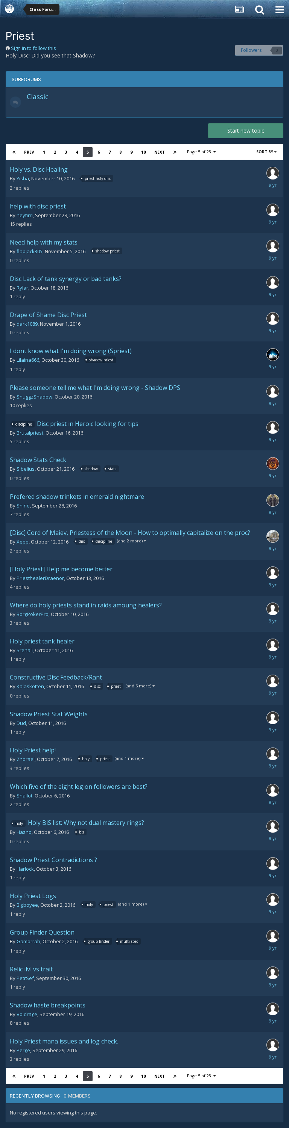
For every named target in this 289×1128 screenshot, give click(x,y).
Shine (23, 505)
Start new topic (245, 130)
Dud (21, 723)
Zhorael (26, 759)
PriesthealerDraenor (40, 578)
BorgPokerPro (33, 614)
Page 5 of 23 (201, 151)
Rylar (22, 287)
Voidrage (27, 1014)
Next (159, 152)
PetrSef (25, 978)
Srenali (25, 650)
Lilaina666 (28, 359)
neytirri (25, 215)
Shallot (24, 795)
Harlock (25, 868)
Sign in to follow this (33, 48)
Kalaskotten (30, 686)
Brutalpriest (30, 432)
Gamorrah (28, 941)
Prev (29, 152)
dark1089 (27, 323)
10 (143, 152)
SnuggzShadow (34, 396)
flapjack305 (30, 251)
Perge (23, 1050)
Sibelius (26, 468)
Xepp (23, 541)
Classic (38, 96)
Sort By (266, 151)
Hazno (24, 832)
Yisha (23, 178)
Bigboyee (27, 904)
